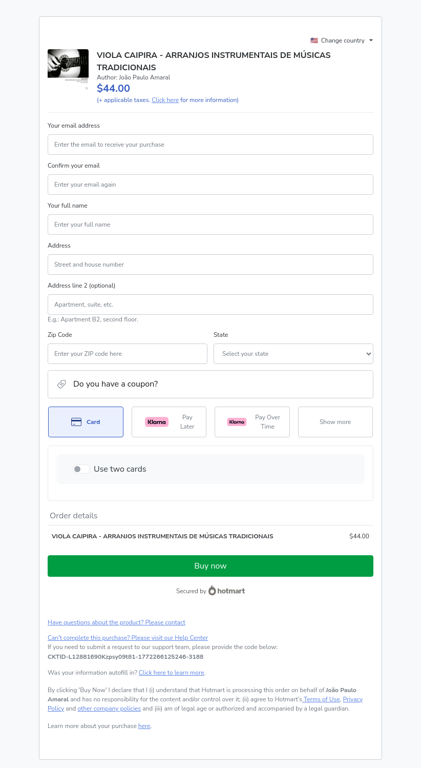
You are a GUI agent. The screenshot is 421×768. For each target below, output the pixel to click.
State (221, 335)
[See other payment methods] (336, 422)
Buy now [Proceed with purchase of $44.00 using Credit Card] (210, 566)
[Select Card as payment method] (86, 422)
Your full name (68, 205)
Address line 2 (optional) (82, 285)
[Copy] (125, 657)
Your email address (74, 126)
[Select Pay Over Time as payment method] (252, 422)
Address (59, 245)
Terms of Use (321, 699)
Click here (165, 100)
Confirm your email (74, 165)
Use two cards (120, 469)
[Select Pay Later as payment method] (169, 422)
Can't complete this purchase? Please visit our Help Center (128, 638)
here (144, 726)
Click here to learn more (171, 673)
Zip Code (60, 335)
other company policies (109, 708)
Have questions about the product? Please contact (116, 622)
